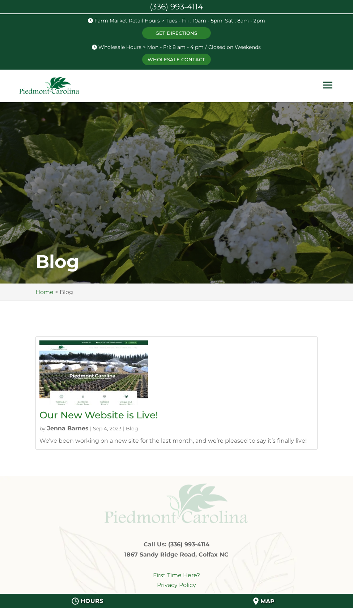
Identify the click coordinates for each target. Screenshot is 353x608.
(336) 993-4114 (176, 7)
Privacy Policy (176, 585)
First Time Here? (176, 575)
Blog (132, 428)
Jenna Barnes (68, 428)
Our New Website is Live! (98, 415)
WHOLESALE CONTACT (176, 59)
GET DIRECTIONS (176, 33)
